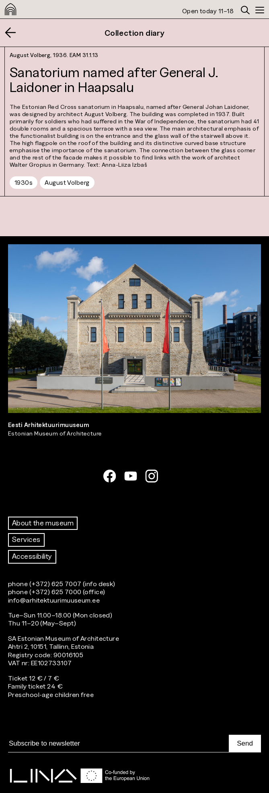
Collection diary (135, 33)
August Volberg (67, 182)
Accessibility (32, 556)
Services (26, 539)
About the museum (43, 523)
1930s (23, 182)
